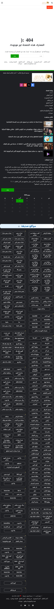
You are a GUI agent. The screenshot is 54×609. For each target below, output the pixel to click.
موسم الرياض (35, 527)
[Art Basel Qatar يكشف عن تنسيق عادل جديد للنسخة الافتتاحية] (48, 124)
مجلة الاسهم (34, 365)
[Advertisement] (27, 22)
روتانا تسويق (34, 397)
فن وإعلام (29, 62)
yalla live (13, 516)
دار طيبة (35, 487)
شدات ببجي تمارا (6, 233)
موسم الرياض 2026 (47, 532)
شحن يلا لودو (19, 297)
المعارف (35, 404)
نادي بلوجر (35, 385)
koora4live (47, 319)
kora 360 (34, 327)
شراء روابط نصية (47, 513)
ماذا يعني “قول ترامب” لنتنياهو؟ (43, 184)
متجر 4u (19, 269)
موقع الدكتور (47, 468)
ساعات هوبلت (41, 309)
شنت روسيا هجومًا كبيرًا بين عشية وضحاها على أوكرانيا (36, 164)
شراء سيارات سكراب (6, 435)
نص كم (47, 351)
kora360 (34, 316)
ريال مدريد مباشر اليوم (19, 506)
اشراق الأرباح (34, 428)
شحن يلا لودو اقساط (6, 247)
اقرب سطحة (47, 238)
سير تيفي (19, 494)
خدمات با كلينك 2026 (7, 352)
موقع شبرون (34, 476)
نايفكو (34, 494)
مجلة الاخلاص (34, 498)
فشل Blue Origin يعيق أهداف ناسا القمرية (40, 175)
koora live (35, 323)
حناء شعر (6, 317)
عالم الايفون (47, 374)
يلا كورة (13, 530)
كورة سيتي (7, 474)
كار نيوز (35, 382)
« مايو (51, 217)
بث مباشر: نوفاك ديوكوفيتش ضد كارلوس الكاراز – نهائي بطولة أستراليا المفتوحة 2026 (22, 130)
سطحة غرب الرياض (34, 245)
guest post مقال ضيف (19, 339)
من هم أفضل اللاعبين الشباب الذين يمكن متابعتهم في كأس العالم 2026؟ (31, 181)
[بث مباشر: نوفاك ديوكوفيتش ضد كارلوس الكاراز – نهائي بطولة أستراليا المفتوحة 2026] (48, 132)
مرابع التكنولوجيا (47, 362)
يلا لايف (19, 458)
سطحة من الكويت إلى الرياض (35, 288)
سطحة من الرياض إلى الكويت (47, 288)
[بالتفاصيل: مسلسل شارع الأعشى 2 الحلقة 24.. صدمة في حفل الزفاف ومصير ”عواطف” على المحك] (48, 146)
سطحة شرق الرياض (47, 245)
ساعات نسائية (35, 301)
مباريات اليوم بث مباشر (41, 331)
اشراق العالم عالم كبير (34, 522)
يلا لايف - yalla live (19, 567)
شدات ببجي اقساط (19, 234)
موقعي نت (47, 446)
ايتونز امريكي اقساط (6, 281)
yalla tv (19, 463)
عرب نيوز (47, 369)
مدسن (47, 397)
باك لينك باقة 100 (19, 347)
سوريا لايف (7, 561)
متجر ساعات (34, 305)
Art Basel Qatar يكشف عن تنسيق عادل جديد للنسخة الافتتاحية (24, 122)
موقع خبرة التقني (47, 385)
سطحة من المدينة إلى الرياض (35, 281)
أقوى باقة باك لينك (19, 352)
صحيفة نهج (47, 382)
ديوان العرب (47, 435)
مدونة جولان (34, 439)
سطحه (7, 416)
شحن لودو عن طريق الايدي (7, 297)
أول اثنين (34, 465)
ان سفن (35, 358)
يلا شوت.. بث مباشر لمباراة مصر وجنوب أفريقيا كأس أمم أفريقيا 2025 (23, 151)
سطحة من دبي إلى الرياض (35, 270)
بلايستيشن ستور (19, 306)
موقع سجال (35, 443)
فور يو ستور (7, 266)
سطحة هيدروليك (6, 420)
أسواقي (35, 374)
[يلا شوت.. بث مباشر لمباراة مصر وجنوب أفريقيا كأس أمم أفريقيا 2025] (48, 153)
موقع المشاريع (47, 454)
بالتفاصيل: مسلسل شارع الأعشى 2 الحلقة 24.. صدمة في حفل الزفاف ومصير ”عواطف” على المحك (23, 145)
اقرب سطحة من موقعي (34, 234)
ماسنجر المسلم (35, 483)
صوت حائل (35, 472)
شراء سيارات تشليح (19, 441)
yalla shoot (7, 369)
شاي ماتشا (19, 326)
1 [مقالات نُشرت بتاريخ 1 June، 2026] (34, 201)
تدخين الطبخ (35, 468)
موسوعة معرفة (47, 498)
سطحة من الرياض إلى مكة (35, 250)
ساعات (47, 298)
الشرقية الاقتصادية (34, 370)
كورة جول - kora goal (6, 556)
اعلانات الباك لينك (35, 516)
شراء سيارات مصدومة (6, 446)
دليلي (47, 347)
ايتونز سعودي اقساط (19, 247)
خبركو (47, 354)
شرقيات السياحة (34, 424)
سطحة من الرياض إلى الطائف (35, 256)
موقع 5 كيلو (35, 347)
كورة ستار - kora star (19, 562)
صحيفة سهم (47, 487)
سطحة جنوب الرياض (19, 430)
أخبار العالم (47, 62)
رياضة (5, 62)
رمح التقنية (47, 413)
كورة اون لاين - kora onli (19, 556)
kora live (19, 572)
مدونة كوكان (34, 378)
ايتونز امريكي (6, 242)
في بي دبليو (47, 465)
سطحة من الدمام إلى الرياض (34, 275)
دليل (35, 491)
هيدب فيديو (35, 409)
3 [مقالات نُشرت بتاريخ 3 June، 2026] (19, 201)
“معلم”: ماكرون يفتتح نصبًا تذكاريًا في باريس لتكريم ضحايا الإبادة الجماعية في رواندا (28, 169)
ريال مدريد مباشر (19, 378)
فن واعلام (13, 590)
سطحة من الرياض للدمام (47, 263)
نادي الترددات (34, 400)
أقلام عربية (47, 439)
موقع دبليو (35, 446)
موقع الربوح (47, 472)
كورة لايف (47, 316)
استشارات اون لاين (47, 405)
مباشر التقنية (34, 420)
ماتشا (6, 322)
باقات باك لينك (35, 513)
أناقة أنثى (34, 389)
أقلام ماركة (47, 305)
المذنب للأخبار (47, 450)
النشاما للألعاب (35, 454)
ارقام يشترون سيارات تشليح (19, 446)
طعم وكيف (47, 417)
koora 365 (19, 576)
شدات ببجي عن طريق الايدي (7, 270)
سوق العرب (7, 338)
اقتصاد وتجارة (13, 62)
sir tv (6, 494)
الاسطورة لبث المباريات (13, 467)
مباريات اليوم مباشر (19, 373)
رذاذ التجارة (35, 413)
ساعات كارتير (35, 298)
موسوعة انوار (47, 428)
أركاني (47, 420)
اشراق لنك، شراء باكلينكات (47, 517)
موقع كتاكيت (47, 491)
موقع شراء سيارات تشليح (7, 441)
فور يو (6, 286)
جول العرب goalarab (19, 479)
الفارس (47, 443)
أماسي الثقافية (47, 393)
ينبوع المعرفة (47, 457)
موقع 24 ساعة (35, 354)
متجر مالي (35, 351)
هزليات (47, 461)
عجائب (47, 389)
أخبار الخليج (22, 62)
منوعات (20, 63)
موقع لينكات (47, 483)
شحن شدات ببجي (19, 291)
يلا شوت (35, 319)
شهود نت (34, 417)
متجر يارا (47, 432)
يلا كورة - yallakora (7, 567)
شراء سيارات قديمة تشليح (13, 451)
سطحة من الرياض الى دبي (47, 270)
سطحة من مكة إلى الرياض (47, 255)
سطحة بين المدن (19, 420)
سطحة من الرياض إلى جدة (47, 250)
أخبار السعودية (38, 62)
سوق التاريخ (19, 344)
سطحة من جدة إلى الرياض (47, 275)
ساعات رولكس (47, 301)
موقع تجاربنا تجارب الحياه (19, 357)
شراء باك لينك (47, 509)
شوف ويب (47, 365)
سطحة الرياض (47, 233)
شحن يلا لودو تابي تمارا (7, 276)
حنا (19, 322)
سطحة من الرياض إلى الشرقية (35, 263)
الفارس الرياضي (6, 537)
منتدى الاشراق (47, 527)
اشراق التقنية (47, 358)
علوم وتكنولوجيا (7, 541)
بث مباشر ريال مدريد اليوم (7, 479)
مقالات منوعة (19, 537)
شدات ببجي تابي (6, 238)
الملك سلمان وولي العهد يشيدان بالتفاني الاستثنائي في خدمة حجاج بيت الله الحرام (28, 167)
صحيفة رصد (47, 494)
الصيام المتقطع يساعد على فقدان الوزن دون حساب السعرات (25, 136)
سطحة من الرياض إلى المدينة (47, 281)
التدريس (47, 522)
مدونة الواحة (34, 480)
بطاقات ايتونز (6, 302)
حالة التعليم (35, 457)
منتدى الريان (34, 502)
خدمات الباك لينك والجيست (19, 333)
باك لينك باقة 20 (6, 344)
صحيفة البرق (47, 476)
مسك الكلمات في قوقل (47, 338)
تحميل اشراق (47, 409)
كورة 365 (19, 474)
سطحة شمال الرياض (34, 239)
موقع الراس (35, 450)
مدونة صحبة (47, 424)
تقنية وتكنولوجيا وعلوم (30, 63)
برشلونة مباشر (7, 373)
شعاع (34, 432)
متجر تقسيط (6, 257)
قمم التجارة (47, 480)
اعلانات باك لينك (6, 362)
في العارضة (7, 527)
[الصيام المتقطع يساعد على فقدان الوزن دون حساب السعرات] (48, 139)
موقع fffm (47, 502)
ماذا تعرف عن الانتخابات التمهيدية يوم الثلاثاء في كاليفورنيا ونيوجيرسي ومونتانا (29, 172)
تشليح (19, 435)
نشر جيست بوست (7, 333)
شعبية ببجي (19, 302)
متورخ (34, 393)
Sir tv (19, 490)
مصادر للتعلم (19, 541)
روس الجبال (34, 435)
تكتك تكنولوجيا (47, 378)
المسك (35, 461)
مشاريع (19, 362)
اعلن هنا (35, 338)
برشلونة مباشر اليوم (7, 506)
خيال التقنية (35, 362)
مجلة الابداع (47, 400)
